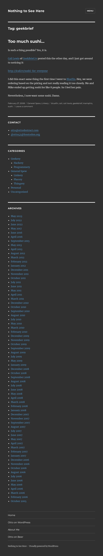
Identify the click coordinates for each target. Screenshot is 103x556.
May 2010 (16, 323)
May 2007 (16, 439)
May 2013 (16, 245)
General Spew (34, 103)
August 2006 (18, 472)
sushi (10, 106)
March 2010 (17, 327)
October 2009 (19, 344)
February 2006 (19, 497)
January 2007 (18, 455)
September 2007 (20, 422)
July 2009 (16, 356)
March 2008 (18, 402)
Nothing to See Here (26, 11)
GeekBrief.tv (30, 58)
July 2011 (16, 282)
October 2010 (18, 307)
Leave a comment (24, 106)
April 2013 (16, 249)
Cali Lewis (13, 58)
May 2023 (16, 216)
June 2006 (17, 480)
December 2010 (20, 302)
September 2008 (20, 377)
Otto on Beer (15, 536)
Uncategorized (19, 191)
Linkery (45, 103)
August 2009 (18, 352)
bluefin (54, 103)
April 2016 (17, 236)
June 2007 (16, 435)
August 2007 (18, 426)
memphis (87, 103)
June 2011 (16, 286)
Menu (90, 11)
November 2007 (20, 418)
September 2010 (20, 311)
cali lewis (67, 103)
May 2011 (16, 290)
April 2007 (17, 443)
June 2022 (17, 224)
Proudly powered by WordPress (43, 546)
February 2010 (19, 331)
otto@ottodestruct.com (25, 130)
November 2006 (20, 463)
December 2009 (20, 335)
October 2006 (19, 468)
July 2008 (16, 385)
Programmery (22, 167)
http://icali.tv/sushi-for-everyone (28, 70)
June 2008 (17, 389)
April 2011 (16, 294)
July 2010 (16, 319)
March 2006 (18, 492)
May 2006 (16, 484)
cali (60, 103)
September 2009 (20, 348)
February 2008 (19, 406)
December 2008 (20, 368)
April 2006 (17, 488)
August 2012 (18, 253)
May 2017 (16, 228)
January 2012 (18, 265)
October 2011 (18, 278)
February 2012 (19, 261)
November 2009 (20, 340)
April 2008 (17, 397)
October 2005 (19, 501)
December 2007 (20, 414)
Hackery (18, 162)
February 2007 (19, 451)
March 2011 (17, 298)
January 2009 (18, 364)
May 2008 (16, 393)
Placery (18, 179)
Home (11, 515)
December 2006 (20, 459)
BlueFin (71, 79)
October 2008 (19, 373)
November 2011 (20, 273)
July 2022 (16, 220)
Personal (16, 187)
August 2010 (18, 315)
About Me (13, 529)
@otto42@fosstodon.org (25, 134)
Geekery (15, 158)
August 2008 (18, 381)
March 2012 (17, 257)
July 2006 (16, 476)
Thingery (19, 183)
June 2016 (16, 232)
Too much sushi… (26, 41)
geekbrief (77, 103)
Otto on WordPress (19, 522)
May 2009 (16, 360)
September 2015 (20, 240)
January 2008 (18, 410)
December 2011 (19, 269)
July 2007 (16, 430)
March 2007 (18, 447)
